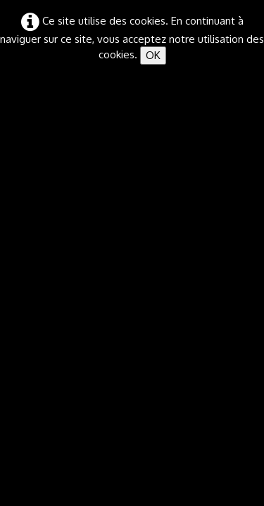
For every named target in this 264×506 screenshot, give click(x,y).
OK (153, 55)
